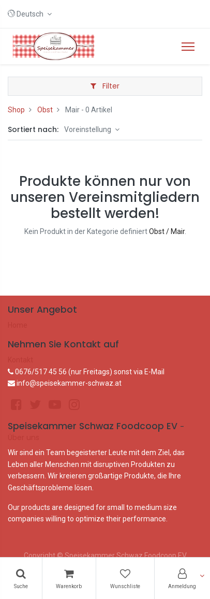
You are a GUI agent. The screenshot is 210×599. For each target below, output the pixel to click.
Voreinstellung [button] (88, 129)
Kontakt (20, 360)
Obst (45, 110)
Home (17, 325)
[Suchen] (21, 578)
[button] (30, 14)
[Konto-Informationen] (183, 578)
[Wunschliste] (125, 578)
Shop (16, 110)
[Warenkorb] (69, 578)
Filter (105, 86)
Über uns (23, 437)
